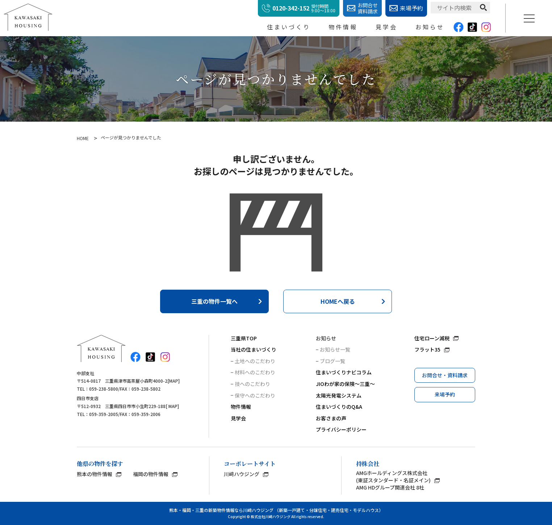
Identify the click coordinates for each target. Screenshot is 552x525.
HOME (83, 138)
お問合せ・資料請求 (445, 375)
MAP (173, 381)
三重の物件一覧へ (214, 301)
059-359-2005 (103, 414)
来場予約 (445, 394)
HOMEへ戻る (338, 301)
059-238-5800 (103, 389)
